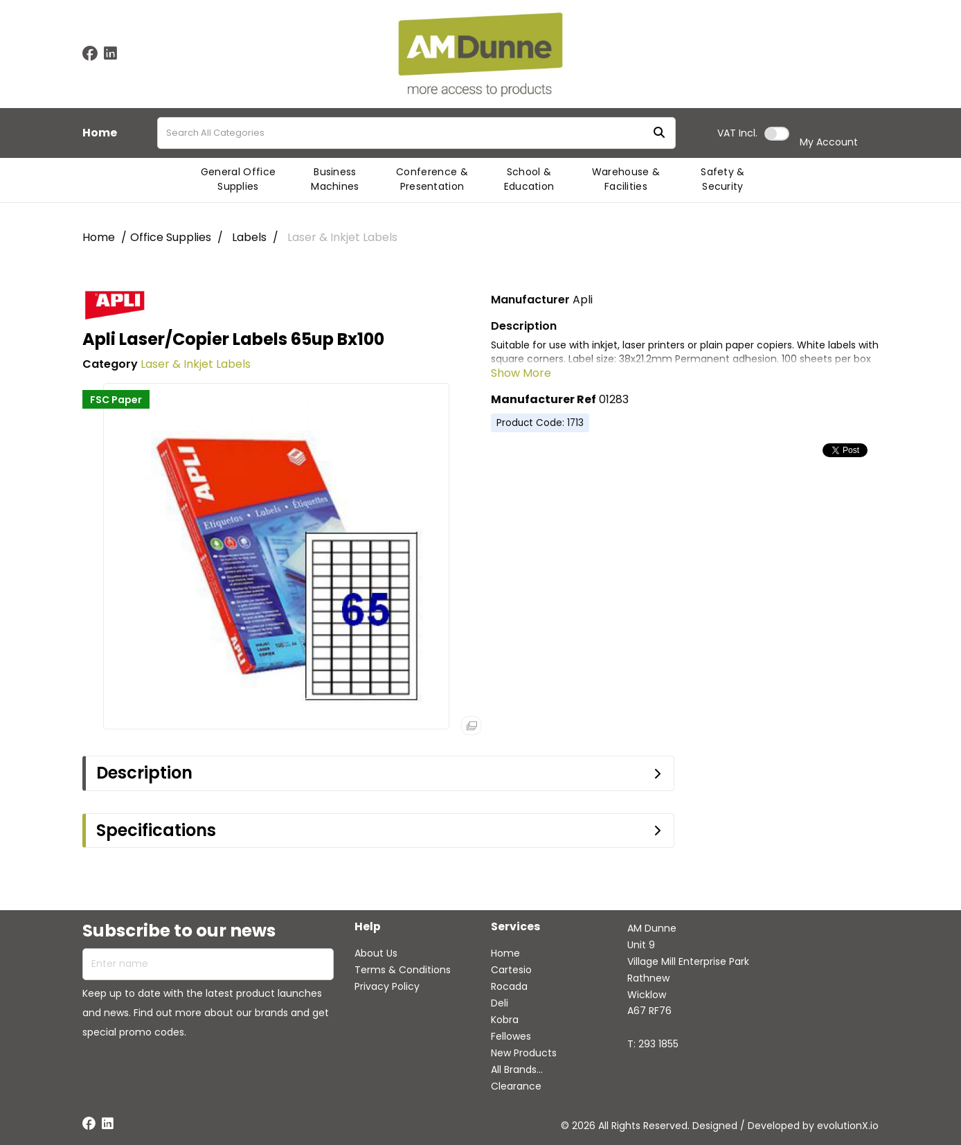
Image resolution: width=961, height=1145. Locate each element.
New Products (524, 1053)
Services (515, 927)
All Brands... (517, 1069)
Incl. (737, 133)
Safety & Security (723, 179)
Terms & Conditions (402, 970)
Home (99, 133)
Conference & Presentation (432, 179)
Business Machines (335, 179)
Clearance (516, 1086)
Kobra (505, 1020)
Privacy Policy (387, 986)
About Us (375, 953)
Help (367, 927)
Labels (249, 237)
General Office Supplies (238, 179)
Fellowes (511, 1036)
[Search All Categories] (416, 133)
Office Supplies (170, 237)
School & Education (529, 179)
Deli (499, 1003)
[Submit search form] (659, 133)
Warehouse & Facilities (626, 179)
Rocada (509, 986)
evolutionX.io (848, 1126)
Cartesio (511, 970)
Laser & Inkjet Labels (342, 237)
